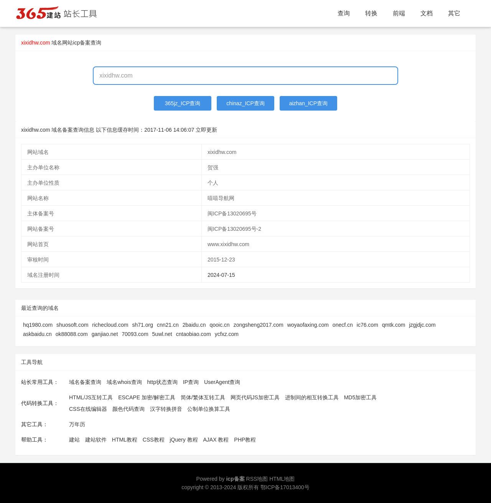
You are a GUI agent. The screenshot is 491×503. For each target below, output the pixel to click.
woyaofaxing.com (308, 325)
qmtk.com (393, 325)
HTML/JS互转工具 (91, 397)
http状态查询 (162, 382)
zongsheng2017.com (258, 325)
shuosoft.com (72, 325)
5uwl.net (162, 334)
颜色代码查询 (128, 409)
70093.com (135, 334)
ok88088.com (72, 334)
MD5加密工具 (360, 397)
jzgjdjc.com (422, 325)
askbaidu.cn (37, 334)
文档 (426, 13)
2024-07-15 (221, 275)
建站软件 (96, 440)
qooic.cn (220, 325)
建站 (74, 440)
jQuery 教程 (184, 440)
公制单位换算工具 (208, 409)
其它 (454, 13)
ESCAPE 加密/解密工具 (146, 397)
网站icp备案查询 (81, 43)
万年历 (77, 424)
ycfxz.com (227, 334)
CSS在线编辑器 (88, 409)
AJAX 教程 (216, 440)
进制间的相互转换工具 (312, 397)
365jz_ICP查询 (183, 103)
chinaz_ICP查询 (245, 103)
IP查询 (191, 382)
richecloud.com (110, 325)
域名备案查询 (85, 382)
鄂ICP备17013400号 (285, 487)
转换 (371, 13)
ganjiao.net (105, 334)
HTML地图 (282, 479)
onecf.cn (343, 325)
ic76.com (367, 325)
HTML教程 (124, 440)
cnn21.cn (168, 325)
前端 (399, 13)
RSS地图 (257, 479)
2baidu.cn (194, 325)
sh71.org (142, 325)
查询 (344, 13)
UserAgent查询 (222, 382)
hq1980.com (38, 325)
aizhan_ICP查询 (308, 103)
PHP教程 (245, 440)
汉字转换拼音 (166, 409)
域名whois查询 (124, 382)
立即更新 (206, 130)
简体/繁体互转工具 (203, 397)
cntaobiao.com (193, 334)
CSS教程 (154, 440)
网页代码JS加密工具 (255, 397)
